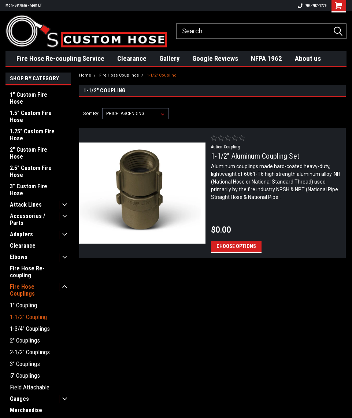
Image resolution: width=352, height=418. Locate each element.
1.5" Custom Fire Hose (31, 116)
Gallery (169, 58)
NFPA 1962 (266, 58)
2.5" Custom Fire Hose (31, 171)
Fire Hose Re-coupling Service (60, 58)
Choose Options (236, 246)
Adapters (21, 234)
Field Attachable (29, 387)
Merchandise (26, 410)
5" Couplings (25, 375)
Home (85, 75)
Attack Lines (26, 204)
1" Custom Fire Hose (28, 98)
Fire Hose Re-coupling (27, 272)
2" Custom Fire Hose (28, 153)
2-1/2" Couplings (30, 352)
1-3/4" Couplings (30, 328)
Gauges (19, 398)
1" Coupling (23, 305)
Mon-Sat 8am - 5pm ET (23, 5)
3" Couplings (25, 363)
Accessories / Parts (27, 219)
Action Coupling (225, 146)
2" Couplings (25, 340)
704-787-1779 (312, 5)
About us (308, 58)
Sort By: (91, 113)
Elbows (18, 257)
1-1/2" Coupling (28, 317)
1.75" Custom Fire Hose (32, 135)
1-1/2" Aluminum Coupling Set (255, 156)
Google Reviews (215, 58)
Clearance (132, 58)
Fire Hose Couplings (22, 290)
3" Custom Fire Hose (28, 190)
